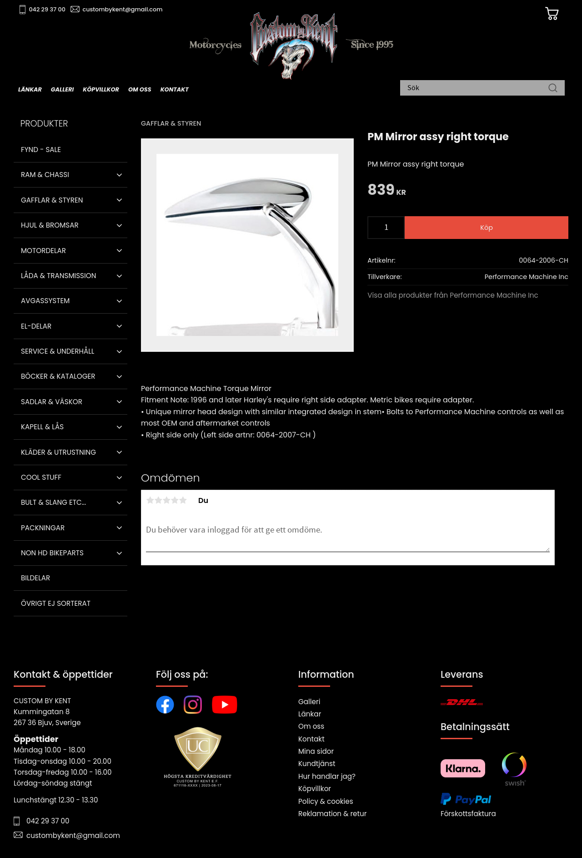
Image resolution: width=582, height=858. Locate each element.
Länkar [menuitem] (30, 89)
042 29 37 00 (48, 9)
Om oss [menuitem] (139, 89)
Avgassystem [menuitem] (45, 300)
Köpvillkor (314, 788)
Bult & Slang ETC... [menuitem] (53, 502)
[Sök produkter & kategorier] (477, 89)
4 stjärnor (175, 500)
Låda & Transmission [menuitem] (58, 275)
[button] (119, 174)
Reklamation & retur (332, 813)
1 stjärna (150, 500)
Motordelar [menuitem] (43, 250)
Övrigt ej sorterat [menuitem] (55, 603)
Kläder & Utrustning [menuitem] (58, 452)
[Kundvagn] (550, 14)
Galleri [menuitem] (62, 89)
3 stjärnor (166, 500)
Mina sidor (316, 751)
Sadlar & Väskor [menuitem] (51, 401)
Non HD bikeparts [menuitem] (52, 553)
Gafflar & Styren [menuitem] (52, 200)
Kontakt (311, 739)
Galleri (309, 701)
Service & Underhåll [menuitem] (57, 351)
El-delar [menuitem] (36, 326)
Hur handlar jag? (327, 776)
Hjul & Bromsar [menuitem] (50, 225)
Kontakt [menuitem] (175, 89)
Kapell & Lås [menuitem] (42, 427)
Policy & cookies (325, 801)
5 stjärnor (183, 500)
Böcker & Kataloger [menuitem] (58, 376)
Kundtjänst (317, 763)
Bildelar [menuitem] (35, 578)
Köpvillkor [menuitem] (101, 89)
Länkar (309, 714)
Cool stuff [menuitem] (41, 477)
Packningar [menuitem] (43, 528)
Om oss (311, 726)
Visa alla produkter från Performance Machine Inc (452, 295)
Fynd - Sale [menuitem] (41, 149)
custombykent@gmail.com (124, 9)
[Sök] (552, 89)
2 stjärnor (158, 500)
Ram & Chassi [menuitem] (45, 174)
